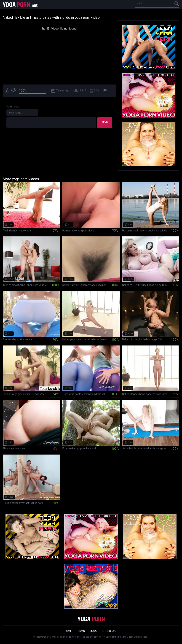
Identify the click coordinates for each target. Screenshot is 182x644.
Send (105, 122)
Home (68, 631)
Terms (80, 631)
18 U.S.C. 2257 (109, 631)
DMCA (93, 631)
